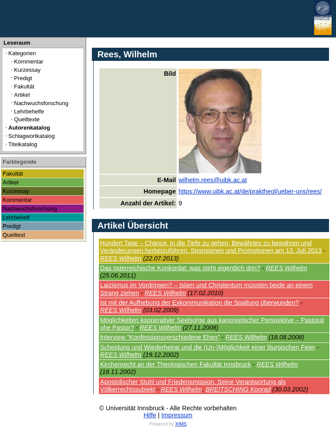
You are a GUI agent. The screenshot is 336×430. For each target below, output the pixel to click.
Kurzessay (27, 70)
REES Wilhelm (120, 258)
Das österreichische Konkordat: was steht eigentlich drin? (180, 267)
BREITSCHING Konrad (238, 389)
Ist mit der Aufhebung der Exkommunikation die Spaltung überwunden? (199, 302)
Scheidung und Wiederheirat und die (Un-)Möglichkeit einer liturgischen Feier (207, 347)
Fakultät (24, 86)
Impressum (176, 415)
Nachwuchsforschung (41, 103)
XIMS (181, 423)
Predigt (23, 78)
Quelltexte (27, 119)
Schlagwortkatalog (31, 136)
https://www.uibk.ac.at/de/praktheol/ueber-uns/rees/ (250, 191)
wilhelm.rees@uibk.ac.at (212, 179)
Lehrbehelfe (29, 111)
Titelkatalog (22, 144)
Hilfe (150, 415)
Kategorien (22, 53)
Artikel (22, 95)
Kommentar (28, 61)
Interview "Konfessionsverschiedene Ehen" (160, 337)
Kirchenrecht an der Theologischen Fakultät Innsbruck (175, 364)
